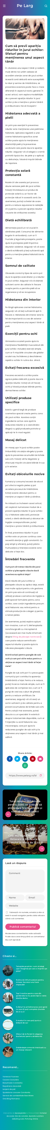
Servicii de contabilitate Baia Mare (18, 1095)
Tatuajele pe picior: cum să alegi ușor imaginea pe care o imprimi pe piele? (31, 968)
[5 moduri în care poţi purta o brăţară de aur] (8, 1024)
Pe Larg (25, 5)
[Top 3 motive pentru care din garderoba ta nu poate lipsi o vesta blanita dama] (8, 997)
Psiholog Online (31, 1119)
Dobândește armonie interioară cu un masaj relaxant (31, 1049)
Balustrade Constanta (12, 1083)
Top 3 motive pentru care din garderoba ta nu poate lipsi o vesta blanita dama (31, 995)
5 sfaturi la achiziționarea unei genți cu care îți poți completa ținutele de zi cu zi (31, 1009)
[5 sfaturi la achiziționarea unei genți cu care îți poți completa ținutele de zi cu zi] (8, 1011)
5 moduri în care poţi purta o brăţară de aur (28, 1021)
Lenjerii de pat (9, 1089)
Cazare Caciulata (11, 1079)
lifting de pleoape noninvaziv (26, 636)
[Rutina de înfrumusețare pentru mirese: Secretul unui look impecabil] (8, 984)
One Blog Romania (11, 1098)
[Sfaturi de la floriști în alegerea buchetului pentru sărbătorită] (8, 1038)
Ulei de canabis (21, 1116)
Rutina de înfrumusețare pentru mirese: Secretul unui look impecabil (30, 982)
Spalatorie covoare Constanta (16, 1092)
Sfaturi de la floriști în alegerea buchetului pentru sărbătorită (29, 1035)
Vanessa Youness (11, 1076)
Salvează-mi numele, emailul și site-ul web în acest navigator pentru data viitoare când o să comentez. (25, 915)
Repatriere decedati (12, 1086)
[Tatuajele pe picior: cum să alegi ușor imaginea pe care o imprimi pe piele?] (8, 970)
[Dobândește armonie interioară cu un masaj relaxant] (8, 1051)
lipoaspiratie (20, 1113)
